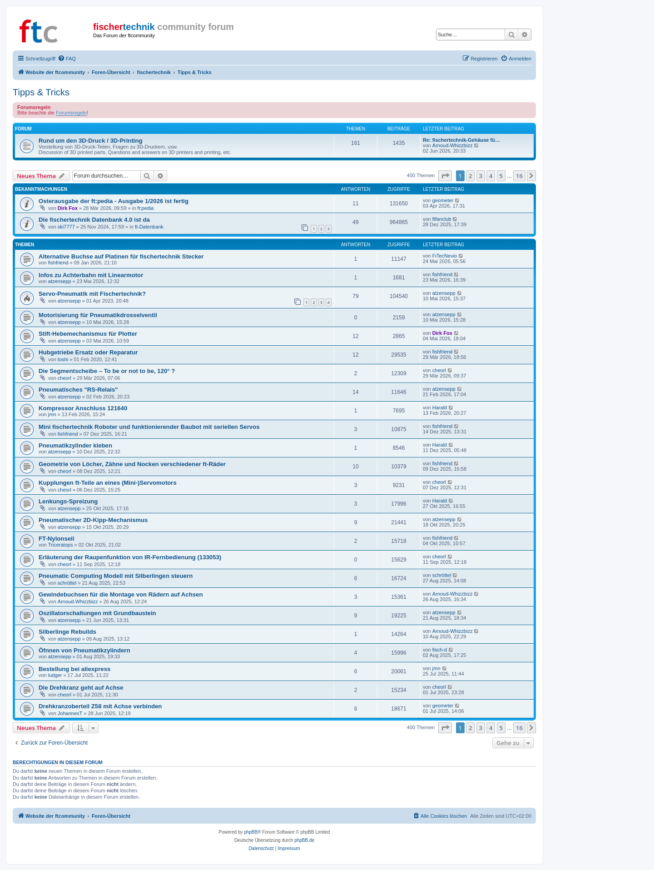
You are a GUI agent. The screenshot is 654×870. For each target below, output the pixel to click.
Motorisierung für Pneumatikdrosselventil (98, 315)
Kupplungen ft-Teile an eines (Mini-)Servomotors (108, 482)
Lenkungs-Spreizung (68, 501)
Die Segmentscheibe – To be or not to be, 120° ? (107, 371)
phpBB (251, 832)
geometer (442, 200)
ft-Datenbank (149, 226)
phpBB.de (304, 840)
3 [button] (480, 176)
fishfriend (58, 262)
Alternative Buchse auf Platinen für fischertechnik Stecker (121, 256)
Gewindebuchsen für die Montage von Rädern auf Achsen (121, 594)
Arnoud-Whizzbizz (452, 145)
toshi (63, 359)
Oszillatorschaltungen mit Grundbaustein (97, 613)
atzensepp (59, 281)
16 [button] (519, 176)
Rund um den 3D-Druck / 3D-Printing (91, 140)
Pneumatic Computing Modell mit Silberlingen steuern (116, 575)
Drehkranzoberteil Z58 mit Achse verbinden (100, 706)
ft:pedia (145, 208)
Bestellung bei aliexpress (74, 669)
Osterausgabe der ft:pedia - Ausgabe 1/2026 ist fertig (113, 201)
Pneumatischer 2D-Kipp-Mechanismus (93, 520)
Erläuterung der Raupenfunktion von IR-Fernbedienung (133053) (130, 557)
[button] (445, 175)
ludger (55, 675)
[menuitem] (67, 58)
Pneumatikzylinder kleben (75, 445)
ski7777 (66, 226)
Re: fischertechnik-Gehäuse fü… (461, 140)
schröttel (67, 583)
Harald (439, 407)
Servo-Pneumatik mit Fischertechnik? (92, 293)
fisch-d (439, 649)
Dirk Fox (68, 208)
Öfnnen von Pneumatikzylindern (84, 650)
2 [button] (470, 176)
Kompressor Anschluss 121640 (83, 408)
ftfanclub (441, 219)
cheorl (64, 378)
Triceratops (60, 544)
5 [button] (501, 176)
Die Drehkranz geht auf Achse (81, 687)
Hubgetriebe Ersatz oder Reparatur (88, 352)
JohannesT (70, 713)
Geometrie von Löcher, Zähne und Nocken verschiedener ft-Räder (132, 464)
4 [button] (490, 176)
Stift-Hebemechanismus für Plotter (88, 333)
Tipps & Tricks (41, 92)
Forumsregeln (71, 112)
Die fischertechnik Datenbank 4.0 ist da (94, 219)
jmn (52, 414)
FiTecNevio (444, 256)
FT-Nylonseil (56, 538)
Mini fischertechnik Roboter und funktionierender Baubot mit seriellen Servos (149, 426)
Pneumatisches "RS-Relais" (78, 389)
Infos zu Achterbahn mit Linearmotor (91, 275)
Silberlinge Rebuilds (67, 631)
